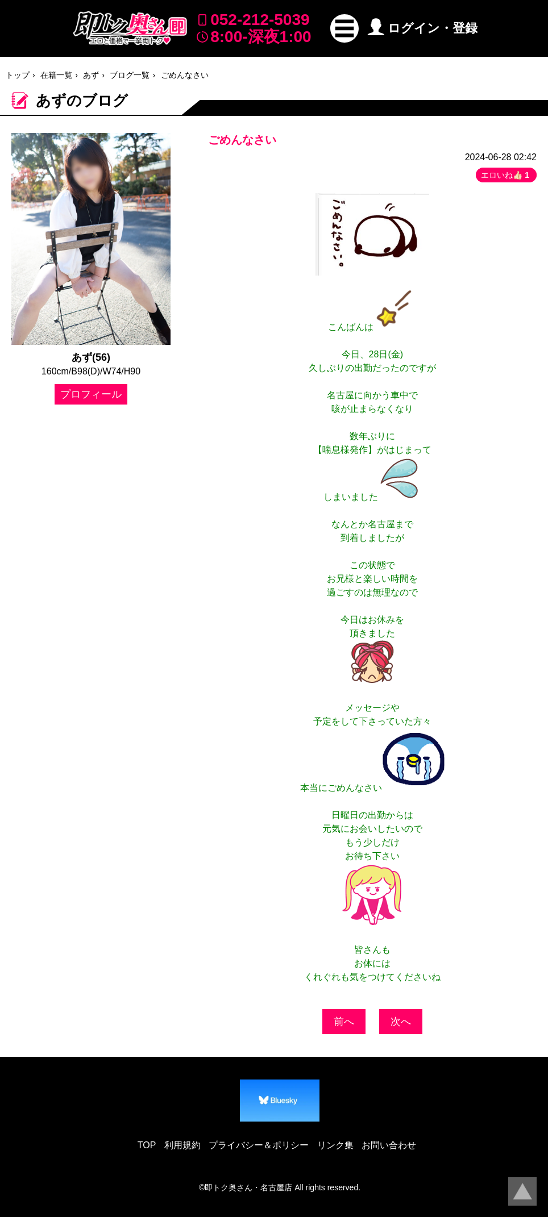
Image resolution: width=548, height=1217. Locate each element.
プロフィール (91, 394)
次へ (401, 1021)
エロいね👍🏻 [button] (506, 175)
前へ (344, 1021)
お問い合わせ (389, 1145)
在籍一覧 (56, 75)
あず (91, 75)
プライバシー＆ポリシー (259, 1145)
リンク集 (335, 1145)
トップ (18, 75)
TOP (147, 1145)
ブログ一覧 (130, 75)
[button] (344, 28)
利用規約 (182, 1145)
